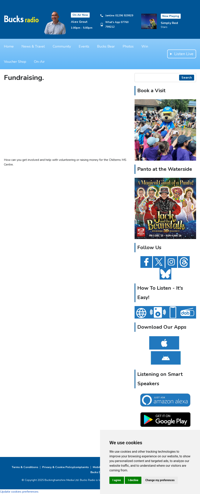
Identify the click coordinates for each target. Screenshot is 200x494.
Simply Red (169, 23)
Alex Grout (79, 22)
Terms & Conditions (25, 467)
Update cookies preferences (19, 492)
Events (84, 46)
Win (144, 46)
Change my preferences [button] (159, 480)
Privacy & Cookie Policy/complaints (65, 467)
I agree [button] (116, 480)
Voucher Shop (15, 61)
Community (62, 46)
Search (186, 77)
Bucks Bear (106, 46)
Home (9, 46)
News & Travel (33, 46)
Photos (128, 46)
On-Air (39, 61)
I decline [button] (133, 480)
